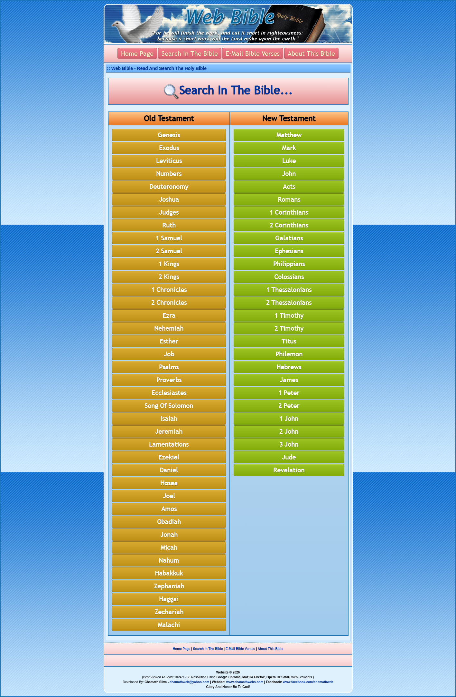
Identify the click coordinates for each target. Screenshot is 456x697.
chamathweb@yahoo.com (189, 682)
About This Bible (270, 649)
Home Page (181, 649)
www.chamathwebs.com (244, 682)
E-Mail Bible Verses (240, 649)
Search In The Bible (208, 649)
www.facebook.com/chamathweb (308, 682)
